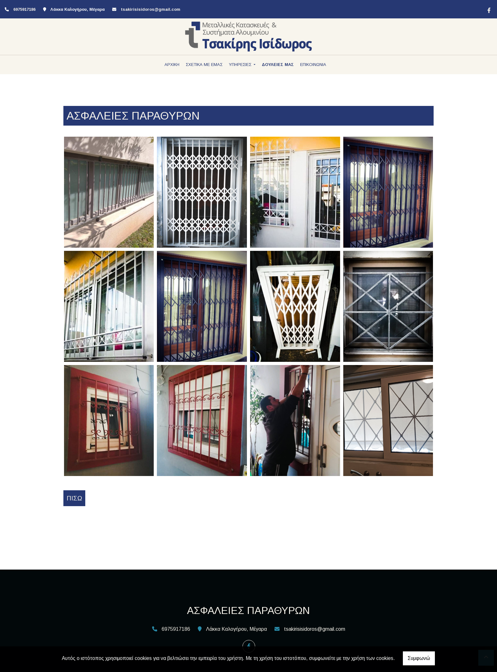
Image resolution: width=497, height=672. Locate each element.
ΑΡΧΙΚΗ (172, 64)
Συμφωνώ (419, 658)
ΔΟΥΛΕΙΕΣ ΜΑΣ (278, 64)
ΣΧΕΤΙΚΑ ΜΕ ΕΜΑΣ (204, 64)
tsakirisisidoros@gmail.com (150, 9)
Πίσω (74, 498)
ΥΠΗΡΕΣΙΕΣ (241, 64)
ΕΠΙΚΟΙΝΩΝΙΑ (313, 64)
